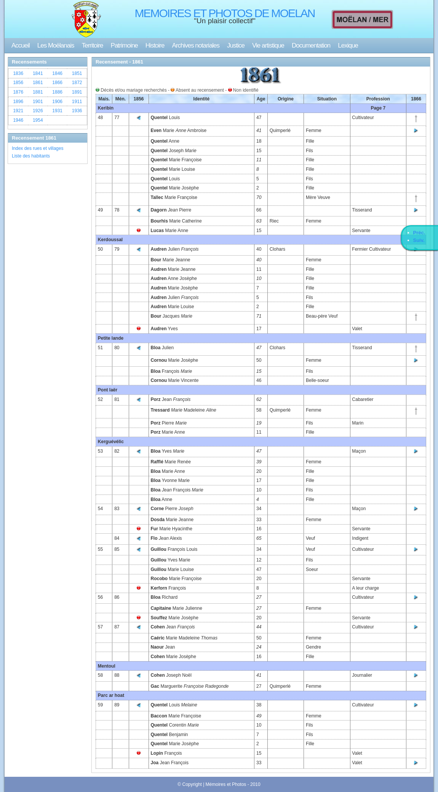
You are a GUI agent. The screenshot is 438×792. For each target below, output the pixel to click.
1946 (18, 120)
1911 (77, 101)
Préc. (419, 232)
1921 (18, 110)
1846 (57, 73)
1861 (38, 82)
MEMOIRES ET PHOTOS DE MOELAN (225, 13)
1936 (77, 110)
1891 (77, 92)
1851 (77, 73)
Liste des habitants (31, 156)
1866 (57, 82)
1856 (18, 82)
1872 (77, 82)
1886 (57, 92)
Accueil (20, 45)
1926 (38, 110)
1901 (38, 101)
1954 (38, 120)
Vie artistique (268, 45)
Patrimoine (124, 45)
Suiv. (419, 240)
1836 (18, 73)
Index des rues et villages (37, 148)
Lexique (348, 45)
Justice (236, 45)
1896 (18, 101)
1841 (38, 73)
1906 (57, 101)
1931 (57, 110)
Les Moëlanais (55, 45)
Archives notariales (195, 45)
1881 (38, 92)
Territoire (92, 45)
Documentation (311, 45)
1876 (18, 92)
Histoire (155, 45)
